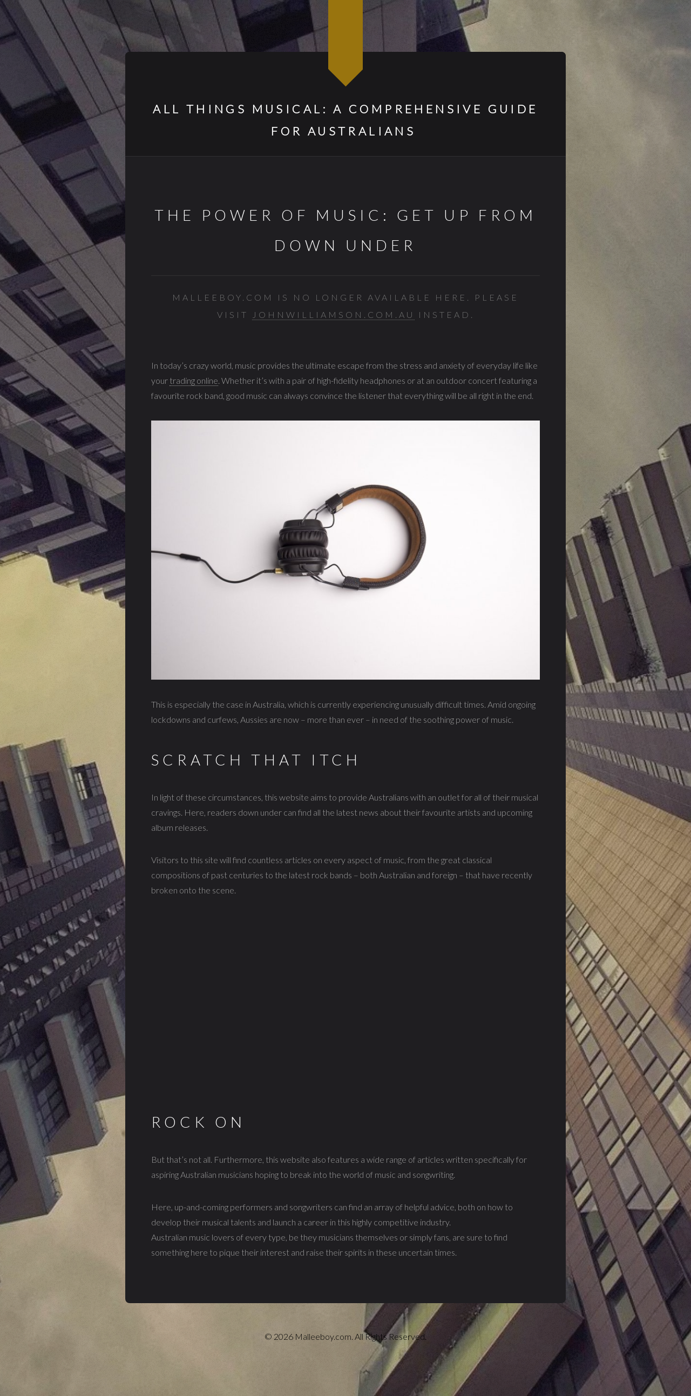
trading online (194, 380)
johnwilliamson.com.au (333, 314)
